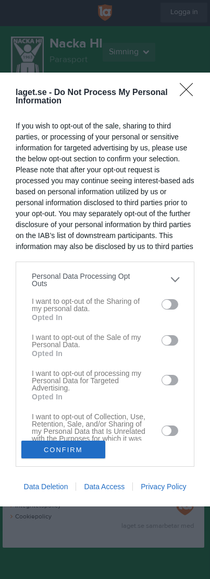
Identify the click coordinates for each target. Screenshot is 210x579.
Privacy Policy (163, 486)
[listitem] (105, 280)
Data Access (104, 486)
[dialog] (105, 290)
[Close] (190, 93)
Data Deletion (46, 486)
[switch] (170, 304)
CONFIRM (63, 449)
